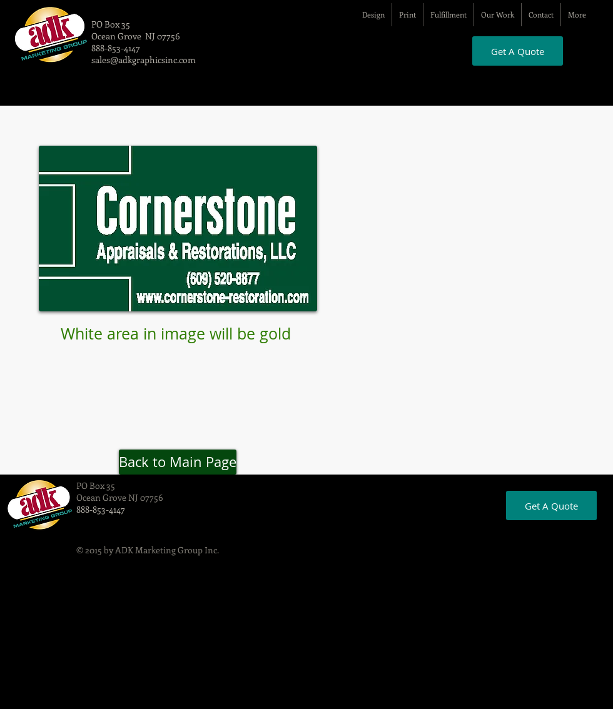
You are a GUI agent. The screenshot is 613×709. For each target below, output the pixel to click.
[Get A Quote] (517, 51)
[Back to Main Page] (177, 462)
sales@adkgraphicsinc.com (143, 60)
